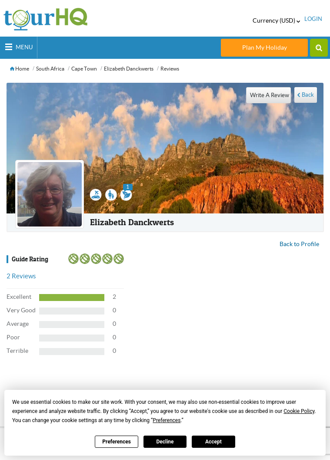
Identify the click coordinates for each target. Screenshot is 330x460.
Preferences (116, 442)
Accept (213, 442)
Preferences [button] (166, 420)
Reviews (169, 68)
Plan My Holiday (264, 47)
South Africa (50, 68)
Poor (13, 337)
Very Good (21, 310)
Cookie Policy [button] (298, 411)
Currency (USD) (276, 20)
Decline (164, 442)
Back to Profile (299, 243)
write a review (269, 95)
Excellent (19, 296)
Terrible (17, 350)
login (313, 19)
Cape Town (84, 68)
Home (19, 68)
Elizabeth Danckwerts (128, 68)
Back (308, 94)
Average (18, 323)
